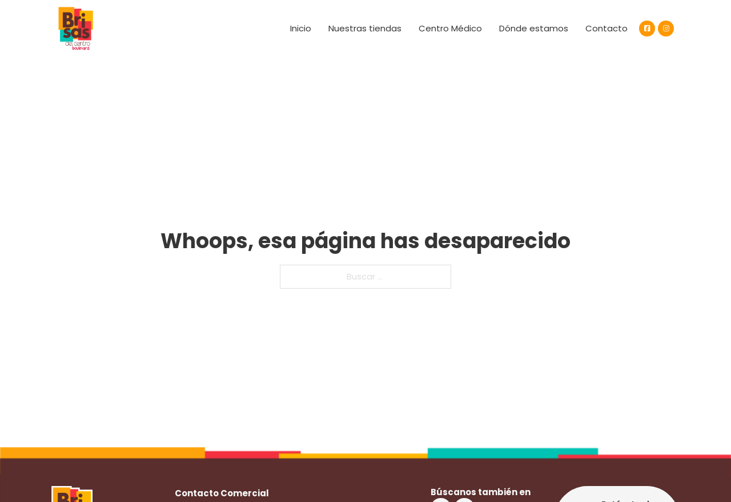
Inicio (300, 28)
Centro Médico (450, 28)
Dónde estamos (533, 28)
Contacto (606, 28)
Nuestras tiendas (364, 28)
